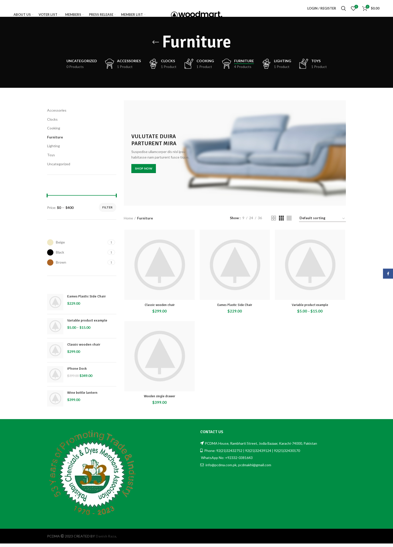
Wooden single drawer (159, 402)
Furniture (55, 141)
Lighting (53, 150)
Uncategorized (58, 168)
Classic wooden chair (83, 349)
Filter (107, 212)
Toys (51, 159)
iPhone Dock (77, 373)
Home (128, 222)
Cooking (53, 132)
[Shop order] (322, 223)
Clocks (52, 123)
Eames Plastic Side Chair (86, 301)
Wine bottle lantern (82, 397)
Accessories (56, 115)
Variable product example (87, 325)
